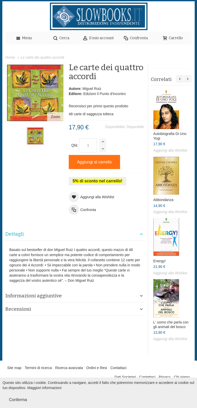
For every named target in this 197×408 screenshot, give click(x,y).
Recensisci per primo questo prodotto (98, 106)
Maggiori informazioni (44, 388)
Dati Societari (125, 377)
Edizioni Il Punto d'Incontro (104, 94)
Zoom (55, 117)
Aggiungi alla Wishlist (170, 150)
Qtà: (74, 145)
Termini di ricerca (38, 368)
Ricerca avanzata (69, 368)
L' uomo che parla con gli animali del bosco (171, 324)
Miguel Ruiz (92, 89)
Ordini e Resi (96, 368)
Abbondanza (163, 200)
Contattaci (118, 368)
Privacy (165, 377)
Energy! (159, 261)
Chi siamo (182, 377)
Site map (14, 368)
